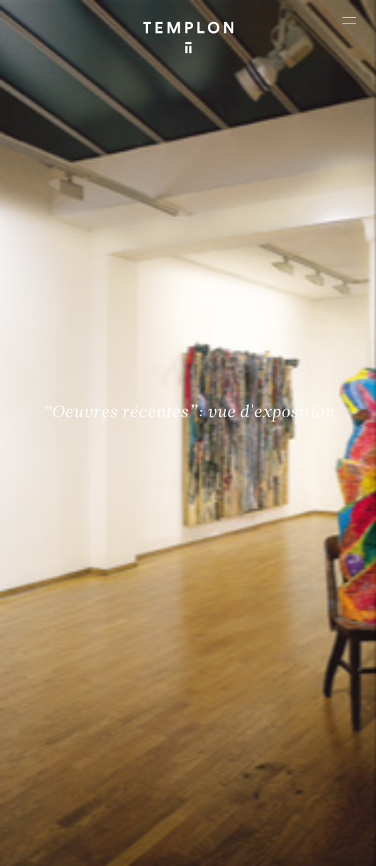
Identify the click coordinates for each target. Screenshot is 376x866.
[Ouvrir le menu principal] (349, 20)
